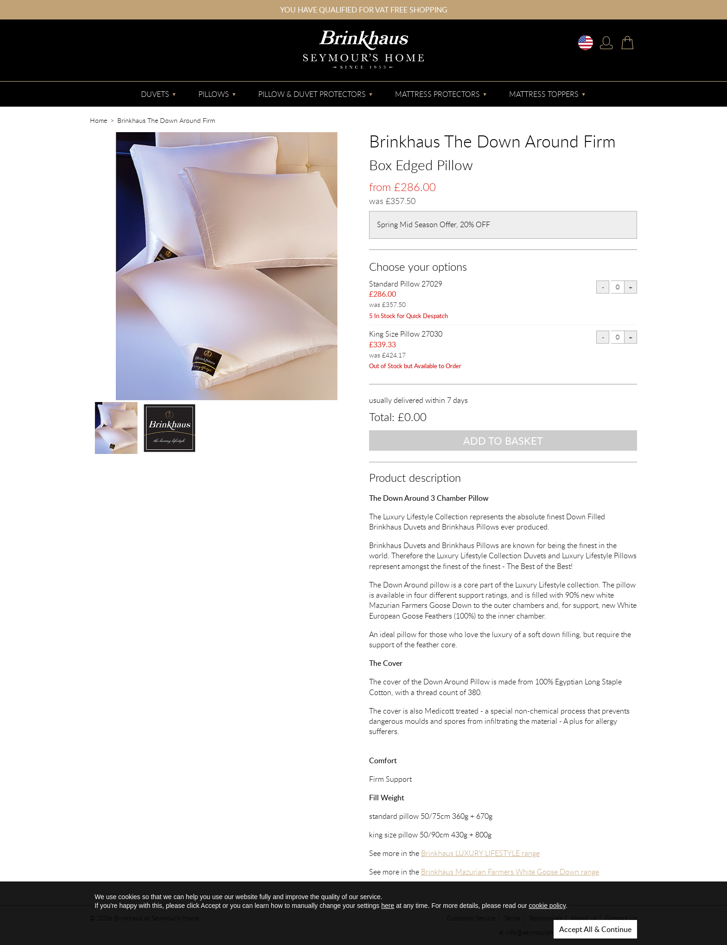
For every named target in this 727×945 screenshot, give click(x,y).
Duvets (155, 94)
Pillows (213, 94)
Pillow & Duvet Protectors (312, 94)
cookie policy (547, 905)
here (387, 905)
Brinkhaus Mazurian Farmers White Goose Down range (510, 872)
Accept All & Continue (595, 929)
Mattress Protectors (437, 94)
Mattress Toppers (544, 94)
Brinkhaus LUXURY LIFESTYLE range (480, 853)
